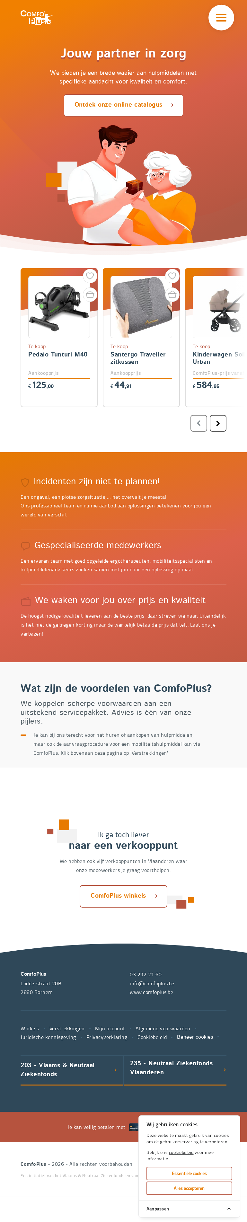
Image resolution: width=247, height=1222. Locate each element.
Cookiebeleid (152, 1037)
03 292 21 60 (146, 974)
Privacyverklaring (107, 1037)
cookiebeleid (181, 1152)
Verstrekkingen (67, 1028)
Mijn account (110, 1028)
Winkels (30, 1028)
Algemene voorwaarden (163, 1028)
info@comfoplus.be (152, 983)
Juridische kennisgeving (48, 1037)
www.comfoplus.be (151, 992)
